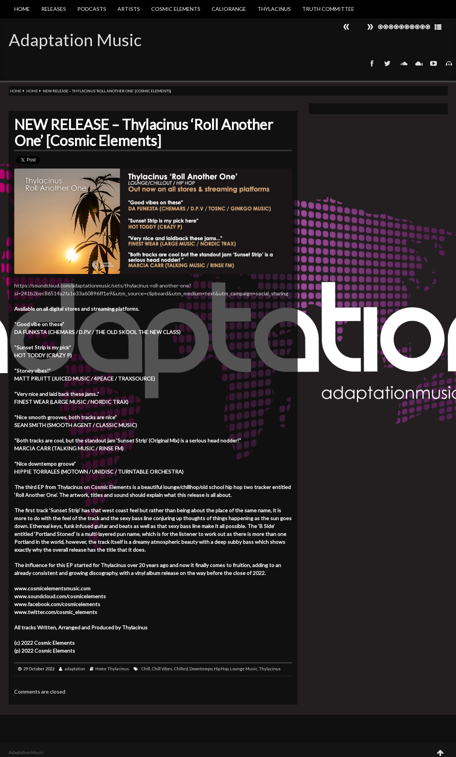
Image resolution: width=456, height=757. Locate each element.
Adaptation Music (75, 40)
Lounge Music (243, 668)
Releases (53, 9)
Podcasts (91, 9)
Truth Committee (328, 9)
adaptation (75, 668)
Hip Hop (221, 668)
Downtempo (201, 668)
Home (22, 9)
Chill (145, 668)
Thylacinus (274, 9)
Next (346, 27)
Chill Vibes (162, 668)
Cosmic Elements (175, 9)
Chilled (181, 668)
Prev (370, 27)
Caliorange (229, 9)
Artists (128, 9)
